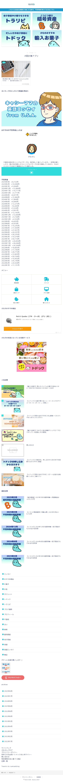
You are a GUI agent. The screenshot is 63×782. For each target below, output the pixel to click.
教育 (5, 630)
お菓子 (6, 584)
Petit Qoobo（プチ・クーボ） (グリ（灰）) (33, 316)
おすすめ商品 (9, 579)
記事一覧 (4, 761)
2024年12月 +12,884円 (10, 188)
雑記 (5, 655)
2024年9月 (8, 701)
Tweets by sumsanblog (10, 766)
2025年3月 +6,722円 (9, 182)
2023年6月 (8, 706)
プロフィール (9, 614)
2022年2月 (8, 736)
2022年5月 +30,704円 (10, 256)
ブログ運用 (8, 609)
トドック (7, 599)
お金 (5, 589)
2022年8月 (8, 711)
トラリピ (7, 604)
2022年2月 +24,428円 (10, 263)
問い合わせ (5, 757)
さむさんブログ (7, 750)
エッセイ (7, 574)
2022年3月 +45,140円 (10, 261)
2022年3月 (8, 731)
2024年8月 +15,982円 (10, 197)
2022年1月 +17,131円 (10, 265)
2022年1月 (8, 741)
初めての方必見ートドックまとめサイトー (16, 755)
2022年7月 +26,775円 (10, 252)
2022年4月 (8, 726)
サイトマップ (6, 748)
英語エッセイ (9, 650)
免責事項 (39, 777)
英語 (5, 645)
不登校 (6, 619)
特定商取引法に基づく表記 (11, 759)
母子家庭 (7, 640)
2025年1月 (8, 696)
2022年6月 (8, 716)
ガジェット (8, 594)
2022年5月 (8, 721)
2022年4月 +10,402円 (10, 259)
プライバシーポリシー (9, 752)
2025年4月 (8, 691)
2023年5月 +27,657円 (10, 230)
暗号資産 (7, 635)
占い (5, 624)
